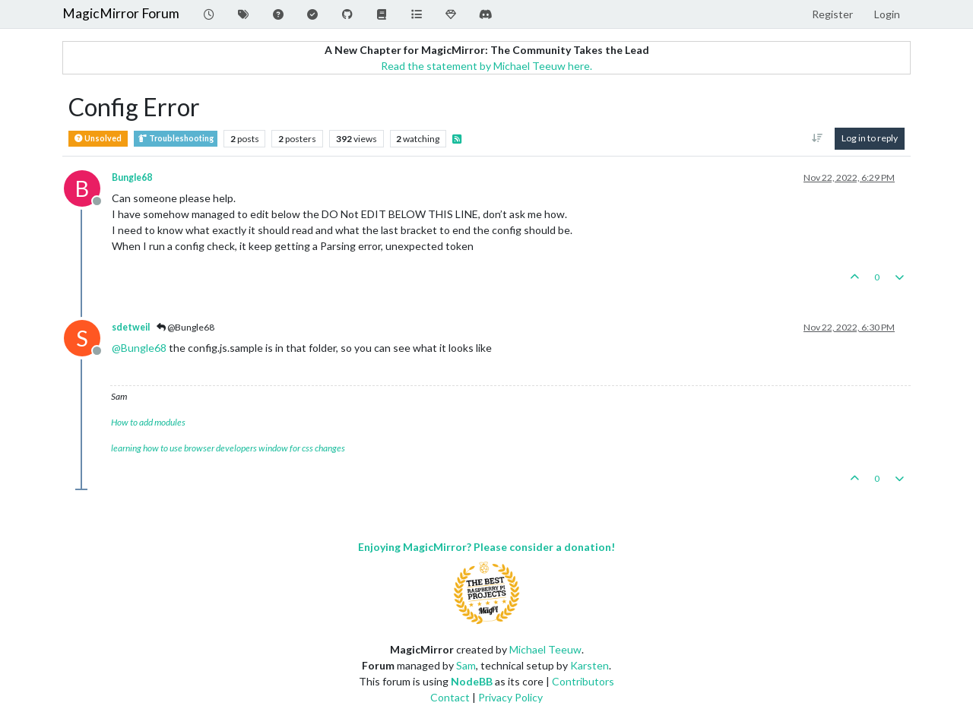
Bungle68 (132, 177)
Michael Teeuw (545, 649)
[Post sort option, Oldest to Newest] (817, 138)
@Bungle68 (185, 327)
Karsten (589, 665)
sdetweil (131, 327)
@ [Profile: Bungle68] (139, 347)
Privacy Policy (510, 697)
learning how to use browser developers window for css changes (228, 448)
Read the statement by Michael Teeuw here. (486, 65)
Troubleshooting (176, 139)
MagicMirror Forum (120, 13)
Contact (450, 697)
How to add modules (148, 422)
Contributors (583, 681)
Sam (466, 665)
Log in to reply (869, 138)
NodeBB (472, 681)
